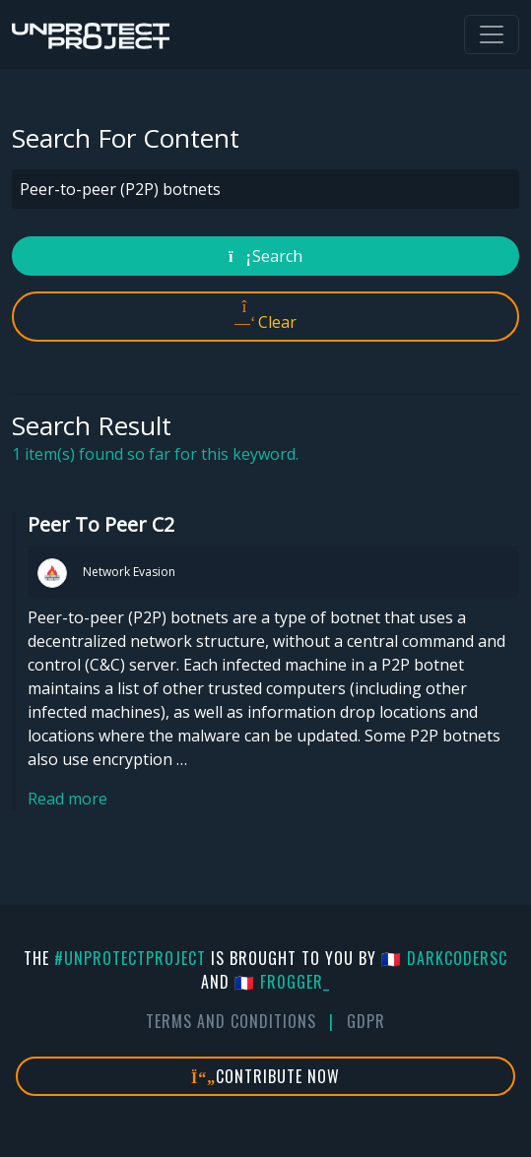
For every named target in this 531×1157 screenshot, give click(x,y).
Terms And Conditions (231, 1021)
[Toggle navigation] (491, 34)
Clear (265, 316)
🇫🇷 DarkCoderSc (444, 958)
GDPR (366, 1021)
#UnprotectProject (130, 958)
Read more (67, 798)
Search (265, 256)
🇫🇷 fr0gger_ (282, 982)
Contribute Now (265, 1076)
